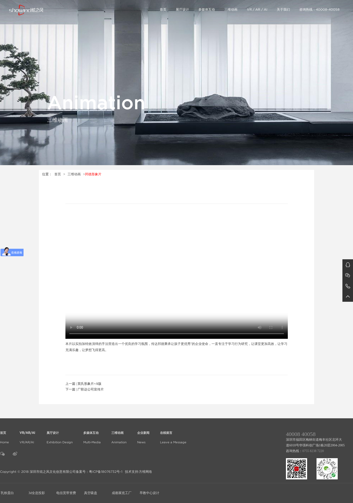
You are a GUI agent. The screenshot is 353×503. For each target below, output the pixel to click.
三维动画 (230, 9)
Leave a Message (173, 434)
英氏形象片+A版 (89, 384)
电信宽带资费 (66, 493)
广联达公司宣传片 (90, 389)
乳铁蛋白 (7, 493)
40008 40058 (301, 434)
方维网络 (145, 472)
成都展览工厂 (122, 493)
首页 (163, 9)
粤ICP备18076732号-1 (105, 472)
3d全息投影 (36, 493)
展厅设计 (182, 9)
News (143, 434)
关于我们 (283, 9)
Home (4, 434)
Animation (119, 434)
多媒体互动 (206, 9)
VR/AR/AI (28, 434)
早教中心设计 (149, 493)
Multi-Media (92, 434)
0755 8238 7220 (313, 451)
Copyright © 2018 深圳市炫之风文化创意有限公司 (38, 472)
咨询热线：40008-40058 (319, 9)
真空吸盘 (90, 493)
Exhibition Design (60, 434)
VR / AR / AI (257, 9)
